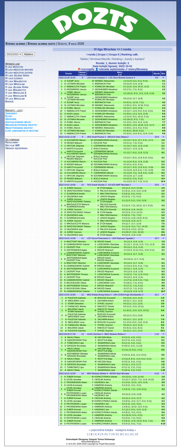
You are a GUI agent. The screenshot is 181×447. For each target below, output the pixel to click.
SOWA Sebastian (76, 303)
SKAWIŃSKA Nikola (107, 346)
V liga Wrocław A (15, 92)
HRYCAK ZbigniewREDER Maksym (75, 157)
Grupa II (114, 54)
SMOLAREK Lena (76, 301)
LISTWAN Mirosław (76, 84)
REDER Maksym (74, 143)
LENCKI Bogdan (107, 196)
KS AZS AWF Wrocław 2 (119, 185)
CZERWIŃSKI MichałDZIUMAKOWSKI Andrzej (105, 152)
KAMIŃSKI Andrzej (103, 385)
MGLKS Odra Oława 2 (118, 137)
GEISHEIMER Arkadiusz (106, 89)
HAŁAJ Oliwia (73, 337)
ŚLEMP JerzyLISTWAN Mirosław (76, 98)
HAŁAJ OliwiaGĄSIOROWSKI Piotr (77, 349)
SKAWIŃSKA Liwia (106, 343)
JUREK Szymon (74, 188)
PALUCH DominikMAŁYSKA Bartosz (108, 205)
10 (121, 434)
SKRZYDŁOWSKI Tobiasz (79, 191)
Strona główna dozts (41, 43)
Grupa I (102, 54)
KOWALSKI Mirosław (104, 86)
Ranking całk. (129, 54)
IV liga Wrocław (15, 84)
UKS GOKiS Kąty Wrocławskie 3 (128, 295)
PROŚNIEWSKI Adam (76, 382)
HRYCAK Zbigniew (75, 146)
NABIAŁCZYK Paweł (76, 86)
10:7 (157, 238)
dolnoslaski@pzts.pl (90, 441)
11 (126, 434)
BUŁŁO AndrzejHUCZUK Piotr (101, 157)
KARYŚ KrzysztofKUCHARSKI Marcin (76, 152)
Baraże (9, 101)
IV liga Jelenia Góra (17, 75)
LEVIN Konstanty (74, 385)
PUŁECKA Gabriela (76, 298)
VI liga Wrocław (15, 98)
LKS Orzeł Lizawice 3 (97, 78)
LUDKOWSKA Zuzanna (108, 247)
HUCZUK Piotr (100, 143)
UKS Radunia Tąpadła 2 (123, 238)
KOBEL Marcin (73, 108)
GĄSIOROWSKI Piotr (77, 340)
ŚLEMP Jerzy (73, 81)
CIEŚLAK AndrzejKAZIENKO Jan (103, 394)
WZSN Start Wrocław (119, 373)
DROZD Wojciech (105, 250)
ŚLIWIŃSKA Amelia (76, 193)
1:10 (157, 334)
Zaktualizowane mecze (18, 121)
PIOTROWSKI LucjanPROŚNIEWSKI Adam (76, 394)
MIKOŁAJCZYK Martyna (78, 223)
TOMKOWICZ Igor (75, 343)
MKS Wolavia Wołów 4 (97, 373)
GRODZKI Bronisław (76, 346)
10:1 (157, 295)
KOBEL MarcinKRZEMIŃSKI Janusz (76, 93)
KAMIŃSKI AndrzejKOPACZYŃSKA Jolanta (106, 389)
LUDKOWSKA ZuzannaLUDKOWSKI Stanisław (108, 254)
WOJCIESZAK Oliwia (76, 283)
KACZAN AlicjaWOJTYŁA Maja (105, 349)
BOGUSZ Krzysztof (106, 298)
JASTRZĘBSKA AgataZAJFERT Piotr (76, 259)
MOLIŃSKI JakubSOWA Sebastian (76, 310)
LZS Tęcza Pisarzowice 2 (98, 238)
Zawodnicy (11, 113)
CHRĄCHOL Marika (77, 306)
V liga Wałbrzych (15, 89)
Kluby (8, 116)
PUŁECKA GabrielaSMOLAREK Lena (76, 315)
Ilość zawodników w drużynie (22, 130)
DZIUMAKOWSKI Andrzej (105, 140)
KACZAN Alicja (104, 337)
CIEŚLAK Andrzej (103, 379)
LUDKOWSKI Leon (106, 283)
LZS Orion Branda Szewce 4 (122, 78)
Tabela (84, 59)
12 (131, 434)
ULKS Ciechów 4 (95, 334)
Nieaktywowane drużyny (19, 127)
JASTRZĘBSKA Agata (76, 250)
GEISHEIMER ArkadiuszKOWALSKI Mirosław (106, 98)
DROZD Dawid (104, 241)
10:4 (157, 137)
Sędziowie (10, 118)
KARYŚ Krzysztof (75, 148)
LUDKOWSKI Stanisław (108, 244)
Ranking (117, 59)
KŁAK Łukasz (73, 114)
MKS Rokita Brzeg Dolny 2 (99, 295)
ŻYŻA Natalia (106, 188)
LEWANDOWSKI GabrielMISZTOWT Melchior (77, 254)
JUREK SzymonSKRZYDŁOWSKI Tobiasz (79, 200)
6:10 (157, 373)
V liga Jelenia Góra (16, 87)
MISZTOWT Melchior (76, 241)
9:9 (156, 78)
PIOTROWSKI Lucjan (76, 404)
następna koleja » (125, 430)
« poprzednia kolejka (101, 430)
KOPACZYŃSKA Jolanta (106, 377)
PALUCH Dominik (108, 191)
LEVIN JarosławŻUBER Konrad (73, 389)
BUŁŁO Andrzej (101, 148)
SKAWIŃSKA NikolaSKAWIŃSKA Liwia (107, 355)
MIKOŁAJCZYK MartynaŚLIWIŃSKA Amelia (78, 205)
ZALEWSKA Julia (75, 196)
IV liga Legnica (14, 78)
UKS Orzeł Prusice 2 (96, 137)
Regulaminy (11, 142)
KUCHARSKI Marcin (76, 140)
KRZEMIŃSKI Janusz (76, 89)
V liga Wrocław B (16, 95)
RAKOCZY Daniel (105, 306)
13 (136, 434)
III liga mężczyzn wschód (19, 69)
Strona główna (15, 43)
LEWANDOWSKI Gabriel (77, 244)
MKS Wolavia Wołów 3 (115, 334)
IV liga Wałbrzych (16, 81)
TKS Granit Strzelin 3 (96, 185)
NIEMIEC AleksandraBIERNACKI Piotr (104, 93)
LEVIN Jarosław (73, 379)
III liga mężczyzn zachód (18, 72)
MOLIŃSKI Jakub (76, 328)
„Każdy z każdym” (134, 59)
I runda (91, 54)
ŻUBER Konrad (73, 377)
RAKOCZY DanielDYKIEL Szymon (105, 310)
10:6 (157, 185)
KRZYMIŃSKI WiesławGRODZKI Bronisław (77, 355)
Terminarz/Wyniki (100, 59)
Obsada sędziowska (16, 148)
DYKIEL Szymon (105, 303)
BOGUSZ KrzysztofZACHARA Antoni (106, 315)
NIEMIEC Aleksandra (104, 81)
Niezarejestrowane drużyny (21, 124)
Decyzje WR (12, 145)
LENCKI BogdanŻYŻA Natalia (107, 200)
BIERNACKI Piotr (103, 84)
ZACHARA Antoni (105, 301)
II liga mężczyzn (14, 66)
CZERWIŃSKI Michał (103, 146)
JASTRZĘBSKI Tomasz (77, 274)
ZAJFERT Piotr (73, 247)
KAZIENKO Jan (102, 382)
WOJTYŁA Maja (105, 340)
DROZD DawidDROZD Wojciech (105, 259)
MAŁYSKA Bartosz (108, 193)
